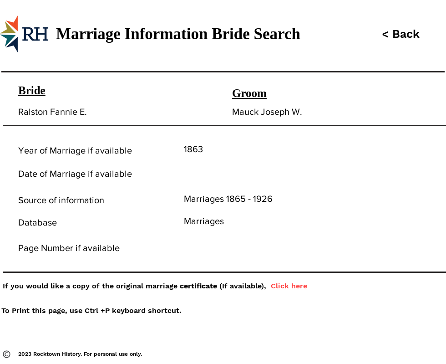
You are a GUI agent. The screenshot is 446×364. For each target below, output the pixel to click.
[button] (399, 34)
